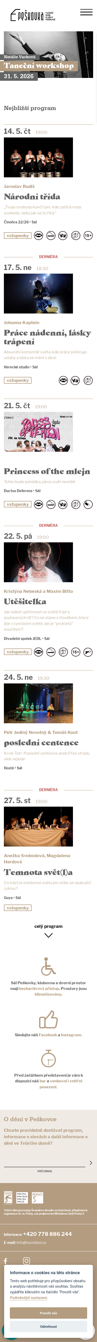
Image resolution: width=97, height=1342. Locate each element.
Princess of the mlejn (47, 470)
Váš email (44, 1170)
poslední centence (41, 741)
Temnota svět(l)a (38, 871)
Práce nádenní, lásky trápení (47, 336)
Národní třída (32, 195)
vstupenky (18, 235)
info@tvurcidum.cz (31, 1243)
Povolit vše (48, 1313)
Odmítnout (48, 1326)
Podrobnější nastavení (28, 1298)
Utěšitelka (25, 600)
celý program (48, 926)
